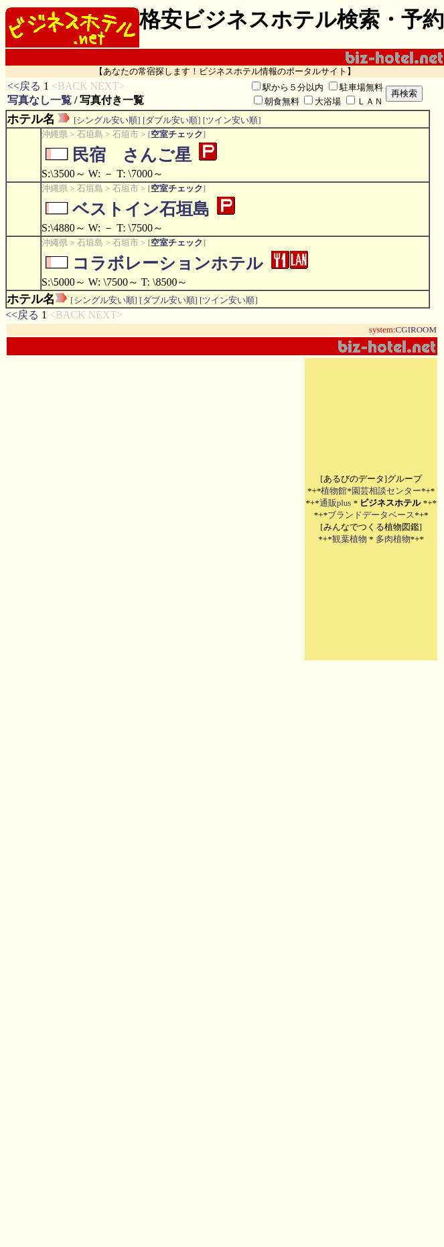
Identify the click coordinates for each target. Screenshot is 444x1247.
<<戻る (24, 86)
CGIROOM (416, 329)
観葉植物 (349, 539)
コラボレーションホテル (167, 263)
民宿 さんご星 (132, 155)
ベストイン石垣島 (141, 209)
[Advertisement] (152, 509)
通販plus (335, 503)
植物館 (334, 491)
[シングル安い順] (107, 120)
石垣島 (90, 134)
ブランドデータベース (371, 515)
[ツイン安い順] (232, 120)
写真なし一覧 (39, 100)
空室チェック (177, 134)
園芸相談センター (386, 491)
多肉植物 (393, 539)
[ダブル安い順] (172, 120)
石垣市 (126, 134)
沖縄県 (55, 134)
